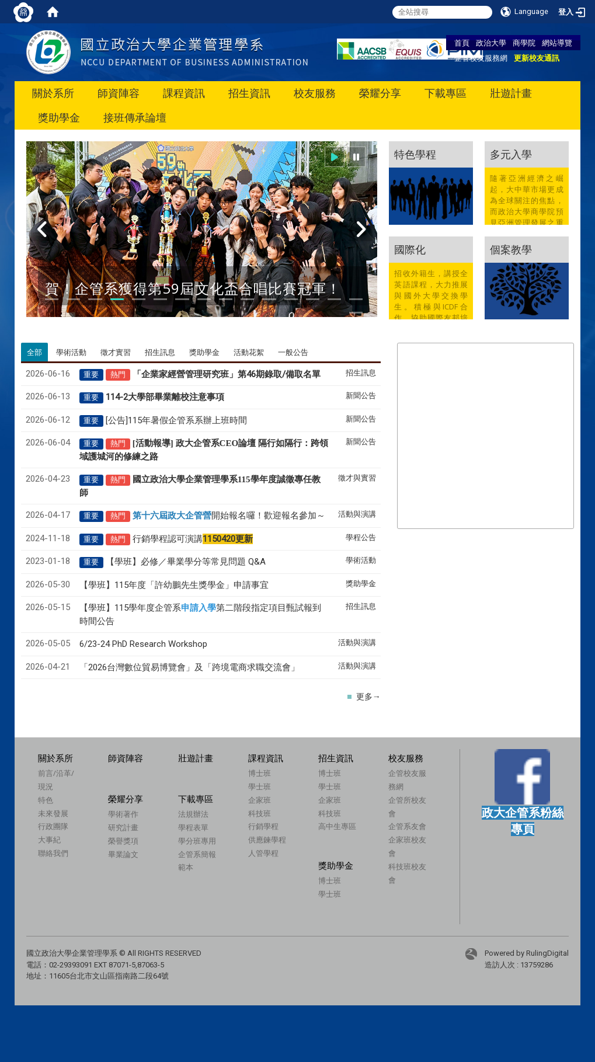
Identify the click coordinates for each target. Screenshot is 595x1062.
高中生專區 (337, 826)
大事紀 (49, 839)
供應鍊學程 (267, 839)
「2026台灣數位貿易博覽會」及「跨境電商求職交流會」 (189, 667)
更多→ (368, 696)
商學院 (524, 42)
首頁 (461, 42)
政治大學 (491, 42)
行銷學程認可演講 (193, 539)
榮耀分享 (380, 93)
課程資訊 (184, 93)
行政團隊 (53, 826)
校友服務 (315, 93)
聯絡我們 (53, 853)
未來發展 (53, 813)
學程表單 (211, 835)
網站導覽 (557, 42)
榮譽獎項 (132, 840)
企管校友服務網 (480, 58)
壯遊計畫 (511, 93)
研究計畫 (132, 827)
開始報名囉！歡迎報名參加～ (229, 515)
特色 (45, 800)
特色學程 (415, 154)
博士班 (259, 773)
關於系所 (53, 93)
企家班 (259, 800)
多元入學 (511, 154)
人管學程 (263, 853)
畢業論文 (132, 854)
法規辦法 (211, 822)
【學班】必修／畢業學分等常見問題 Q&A (186, 561)
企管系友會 (372, 831)
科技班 (259, 813)
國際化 (410, 249)
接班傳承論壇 (134, 118)
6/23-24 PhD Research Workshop (143, 644)
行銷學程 (263, 826)
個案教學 (511, 249)
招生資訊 (249, 93)
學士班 (259, 786)
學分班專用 (215, 849)
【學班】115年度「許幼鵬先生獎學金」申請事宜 (174, 585)
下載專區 (445, 93)
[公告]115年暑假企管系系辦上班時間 (176, 420)
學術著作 (132, 814)
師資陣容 (119, 93)
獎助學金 (59, 118)
